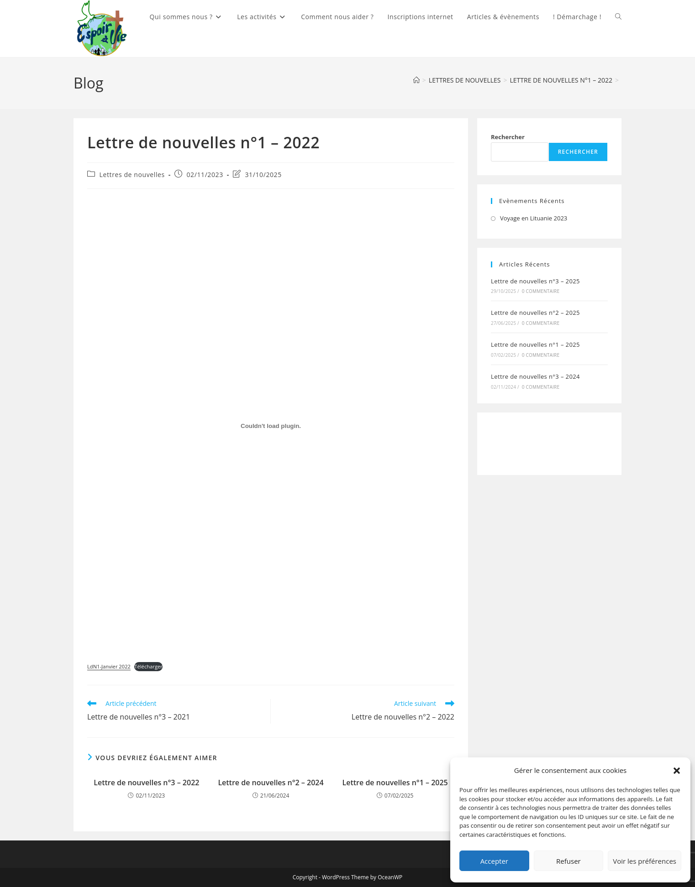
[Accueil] (416, 80)
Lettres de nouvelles (132, 174)
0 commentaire (540, 291)
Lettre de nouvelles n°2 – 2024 (270, 782)
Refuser (568, 861)
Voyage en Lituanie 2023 (533, 218)
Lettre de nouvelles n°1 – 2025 (395, 782)
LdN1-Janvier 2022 (109, 666)
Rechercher (508, 137)
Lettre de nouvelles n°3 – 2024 (535, 376)
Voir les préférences (644, 861)
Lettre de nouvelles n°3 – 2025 (535, 281)
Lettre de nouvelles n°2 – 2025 (535, 312)
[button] (676, 770)
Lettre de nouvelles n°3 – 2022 (146, 782)
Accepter (494, 861)
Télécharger (148, 666)
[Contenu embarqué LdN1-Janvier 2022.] (270, 426)
